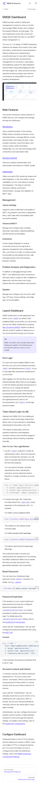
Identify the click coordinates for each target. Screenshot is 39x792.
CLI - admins (16, 582)
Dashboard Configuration (15, 622)
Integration (7, 171)
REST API (9, 633)
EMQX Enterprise (11, 3)
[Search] (29, 3)
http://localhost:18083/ (11, 327)
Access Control (9, 158)
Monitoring (7, 126)
